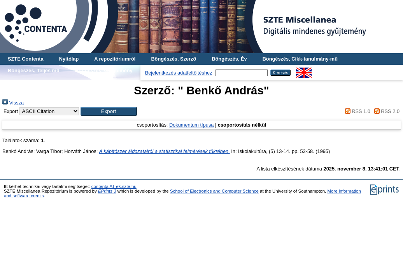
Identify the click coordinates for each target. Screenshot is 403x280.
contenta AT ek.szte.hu (114, 186)
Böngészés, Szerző (173, 59)
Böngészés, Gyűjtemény (104, 70)
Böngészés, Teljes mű (34, 70)
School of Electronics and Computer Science (214, 191)
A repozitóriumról (114, 59)
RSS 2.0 (385, 111)
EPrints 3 (107, 191)
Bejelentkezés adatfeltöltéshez (178, 73)
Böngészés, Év (229, 59)
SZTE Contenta (26, 59)
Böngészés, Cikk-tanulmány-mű (300, 59)
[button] (109, 111)
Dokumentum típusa (191, 125)
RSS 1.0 (356, 111)
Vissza (13, 103)
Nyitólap (69, 59)
